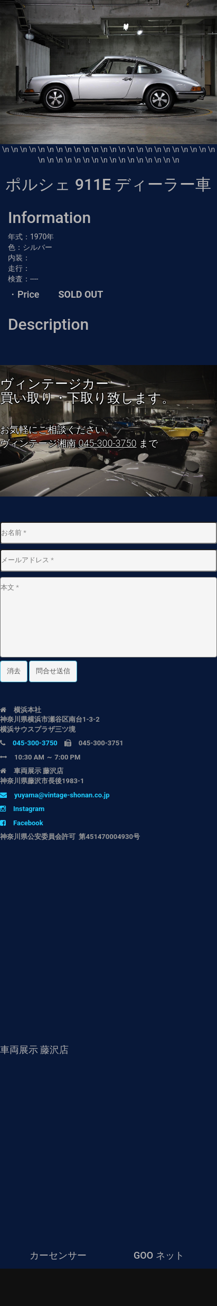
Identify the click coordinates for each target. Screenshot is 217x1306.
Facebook (21, 823)
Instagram (22, 809)
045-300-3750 (107, 443)
